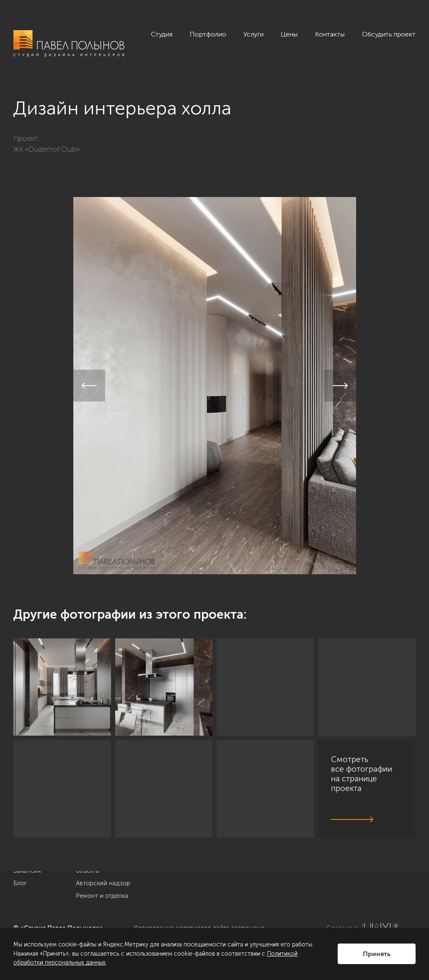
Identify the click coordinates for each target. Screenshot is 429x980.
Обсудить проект (389, 34)
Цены (289, 34)
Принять (376, 954)
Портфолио (208, 34)
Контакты (330, 34)
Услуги (253, 34)
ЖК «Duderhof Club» (46, 149)
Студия (162, 34)
